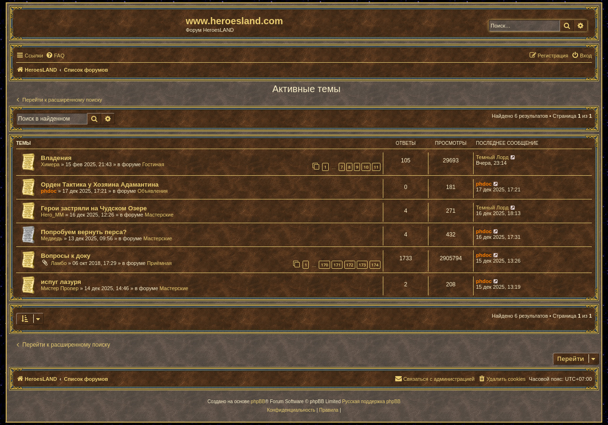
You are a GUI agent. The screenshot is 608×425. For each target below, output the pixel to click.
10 (365, 167)
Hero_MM (52, 214)
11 (376, 167)
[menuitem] (55, 55)
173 (362, 265)
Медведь (51, 238)
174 (375, 265)
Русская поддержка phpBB (371, 401)
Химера (50, 164)
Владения (56, 157)
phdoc (49, 191)
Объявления (152, 191)
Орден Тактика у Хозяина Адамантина (100, 184)
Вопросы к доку (65, 255)
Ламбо (58, 263)
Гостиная (153, 164)
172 (349, 265)
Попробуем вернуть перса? (84, 232)
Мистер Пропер (59, 288)
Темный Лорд (492, 157)
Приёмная (159, 263)
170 (324, 265)
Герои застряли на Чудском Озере (94, 208)
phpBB (258, 401)
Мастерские (159, 214)
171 (337, 265)
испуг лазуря (61, 281)
